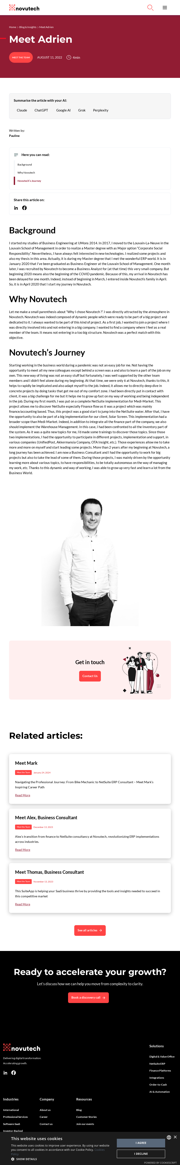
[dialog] (90, 1148)
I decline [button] (141, 1154)
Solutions (156, 1046)
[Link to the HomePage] (24, 8)
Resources (84, 1099)
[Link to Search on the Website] (150, 7)
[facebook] (13, 1072)
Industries (11, 1099)
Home (12, 27)
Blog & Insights (27, 27)
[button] (165, 8)
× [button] (175, 1137)
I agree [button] (141, 1143)
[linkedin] (5, 1072)
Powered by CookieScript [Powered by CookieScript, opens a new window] (160, 1162)
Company (47, 1099)
